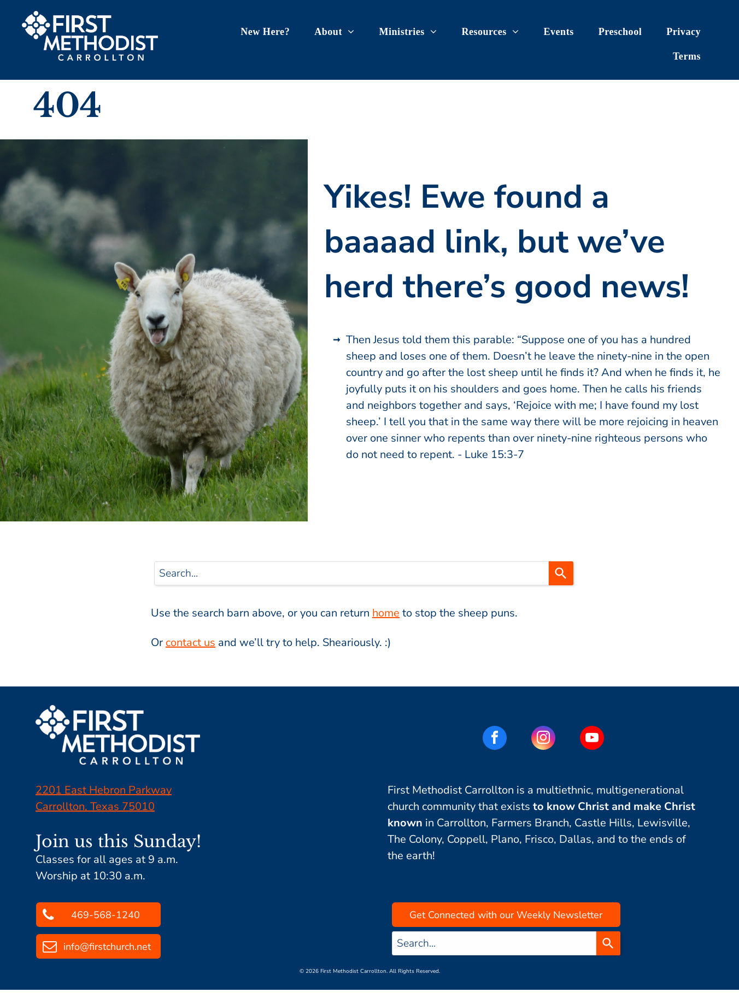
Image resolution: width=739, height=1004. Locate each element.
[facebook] (495, 739)
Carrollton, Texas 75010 (95, 806)
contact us (190, 642)
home (386, 613)
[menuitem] (269, 32)
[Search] (561, 573)
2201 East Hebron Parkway (104, 790)
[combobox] (351, 573)
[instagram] (543, 739)
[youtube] (592, 739)
